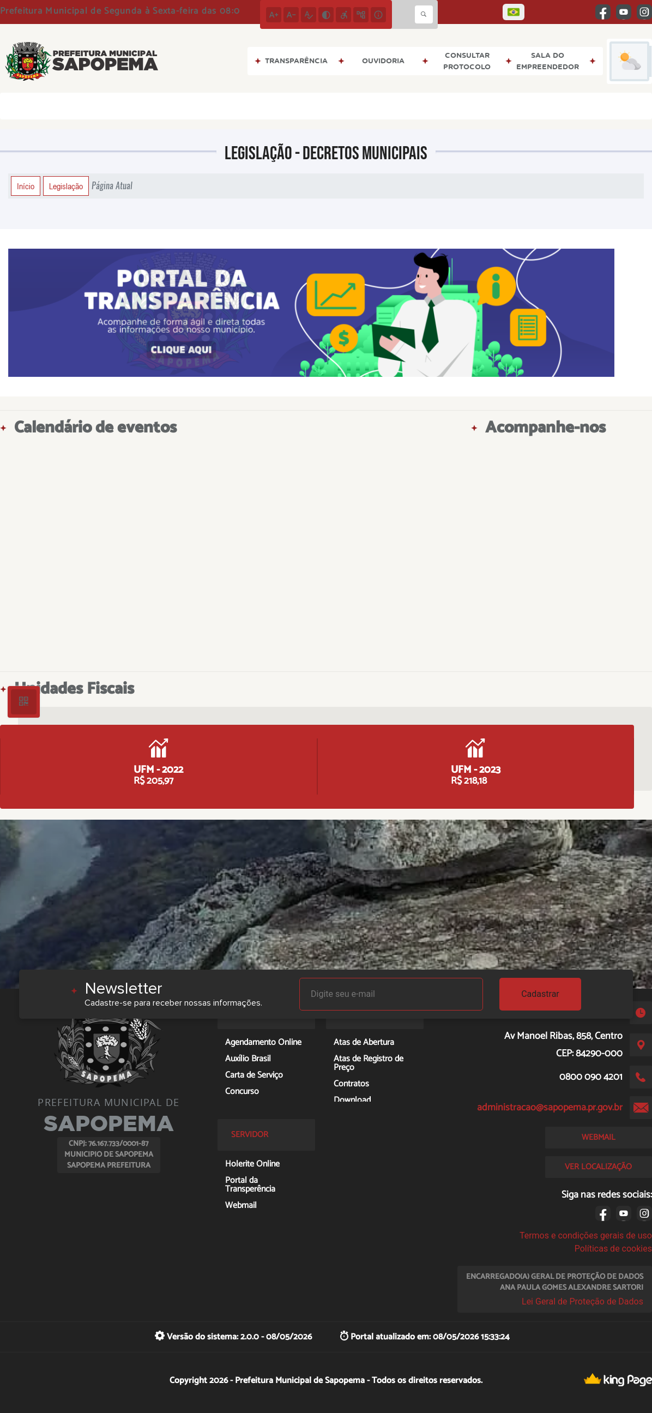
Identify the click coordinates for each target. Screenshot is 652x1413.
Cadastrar (540, 994)
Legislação (66, 186)
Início (25, 186)
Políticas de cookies (613, 1248)
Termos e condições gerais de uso (586, 1235)
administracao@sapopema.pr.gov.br (550, 1107)
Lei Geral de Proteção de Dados (582, 1301)
